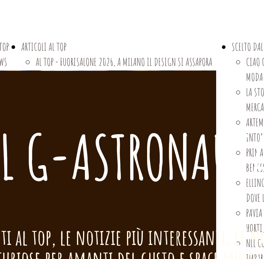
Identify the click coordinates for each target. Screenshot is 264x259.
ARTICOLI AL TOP (44, 46)
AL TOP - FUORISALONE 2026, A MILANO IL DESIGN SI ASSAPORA (124, 61)
